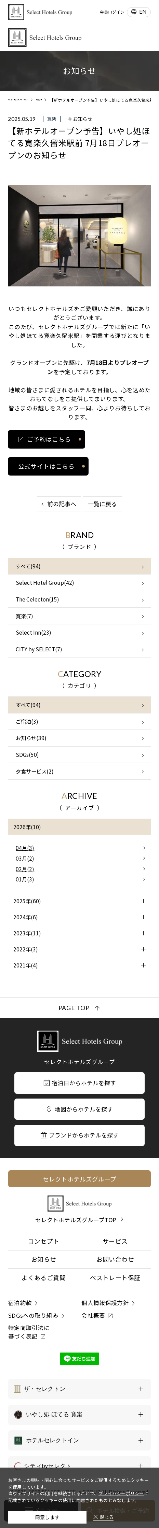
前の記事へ (61, 503)
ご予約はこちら (49, 439)
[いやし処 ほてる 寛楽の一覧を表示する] (79, 1415)
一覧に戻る (102, 503)
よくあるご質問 (43, 1277)
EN (143, 12)
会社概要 (93, 1315)
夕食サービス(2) (35, 771)
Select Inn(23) (33, 632)
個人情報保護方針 (105, 1303)
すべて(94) (28, 566)
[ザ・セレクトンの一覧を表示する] (79, 1389)
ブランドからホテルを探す (79, 1135)
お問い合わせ (115, 1259)
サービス (115, 1240)
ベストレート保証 (115, 1277)
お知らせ (43, 1259)
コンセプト (43, 1240)
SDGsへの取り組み (33, 1315)
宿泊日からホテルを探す (79, 1083)
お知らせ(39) (31, 737)
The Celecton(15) (37, 599)
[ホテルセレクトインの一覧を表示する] (79, 1440)
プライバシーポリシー (121, 1488)
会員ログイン (112, 12)
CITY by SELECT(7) (39, 649)
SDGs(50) (27, 754)
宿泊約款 (20, 1303)
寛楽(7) (24, 616)
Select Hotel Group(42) (45, 582)
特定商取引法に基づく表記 (29, 1332)
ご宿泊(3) (27, 721)
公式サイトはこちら (46, 466)
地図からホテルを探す (79, 1109)
